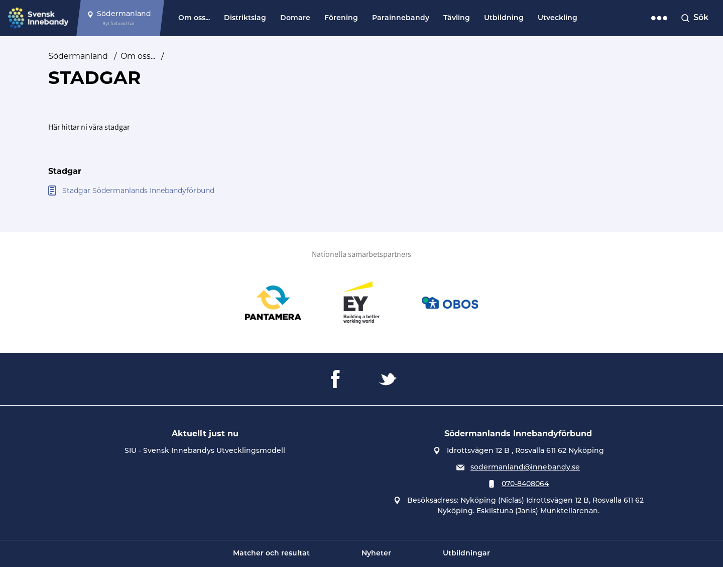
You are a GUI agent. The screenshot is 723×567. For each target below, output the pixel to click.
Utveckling (557, 18)
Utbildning (504, 18)
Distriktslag (245, 18)
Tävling (456, 18)
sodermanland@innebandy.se (525, 467)
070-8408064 (525, 484)
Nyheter (376, 553)
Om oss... (194, 18)
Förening (341, 18)
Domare (295, 18)
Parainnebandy (400, 18)
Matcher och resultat (271, 553)
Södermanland (78, 56)
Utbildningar (466, 553)
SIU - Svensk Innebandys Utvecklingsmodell (205, 451)
